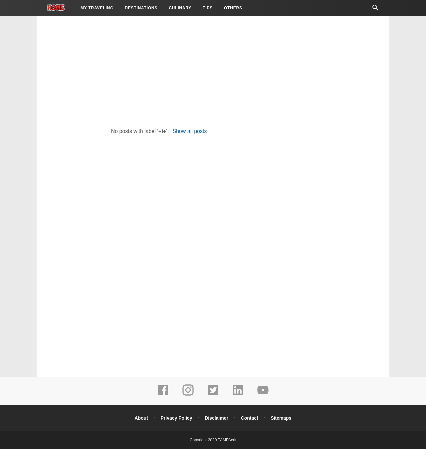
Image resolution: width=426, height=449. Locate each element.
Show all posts (189, 131)
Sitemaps (281, 418)
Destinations (141, 8)
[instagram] (188, 394)
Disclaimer (216, 418)
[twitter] (213, 394)
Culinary (180, 8)
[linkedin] (238, 394)
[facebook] (163, 394)
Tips (208, 8)
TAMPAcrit (227, 440)
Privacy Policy (176, 418)
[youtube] (263, 394)
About (141, 418)
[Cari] (375, 9)
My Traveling (97, 8)
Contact (249, 418)
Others (233, 8)
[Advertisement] (213, 70)
